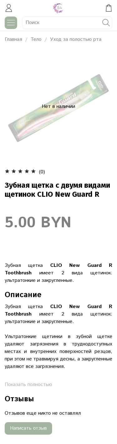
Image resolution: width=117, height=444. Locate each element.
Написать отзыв (28, 428)
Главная (13, 39)
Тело (36, 39)
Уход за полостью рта (75, 39)
